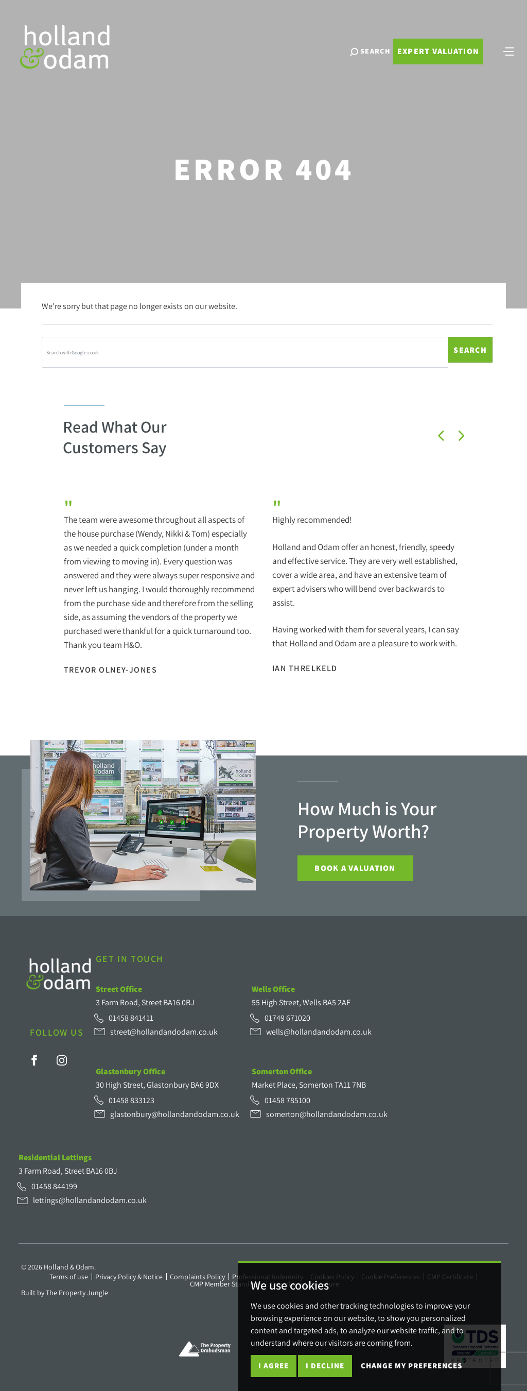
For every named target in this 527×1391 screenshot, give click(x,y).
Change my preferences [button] (411, 1365)
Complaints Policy (197, 1276)
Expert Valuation (437, 55)
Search (470, 350)
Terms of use (68, 1276)
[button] (441, 436)
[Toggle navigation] (507, 54)
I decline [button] (325, 1365)
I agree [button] (273, 1365)
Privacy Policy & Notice (129, 1276)
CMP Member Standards (226, 1284)
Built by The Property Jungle (64, 1292)
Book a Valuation (354, 868)
